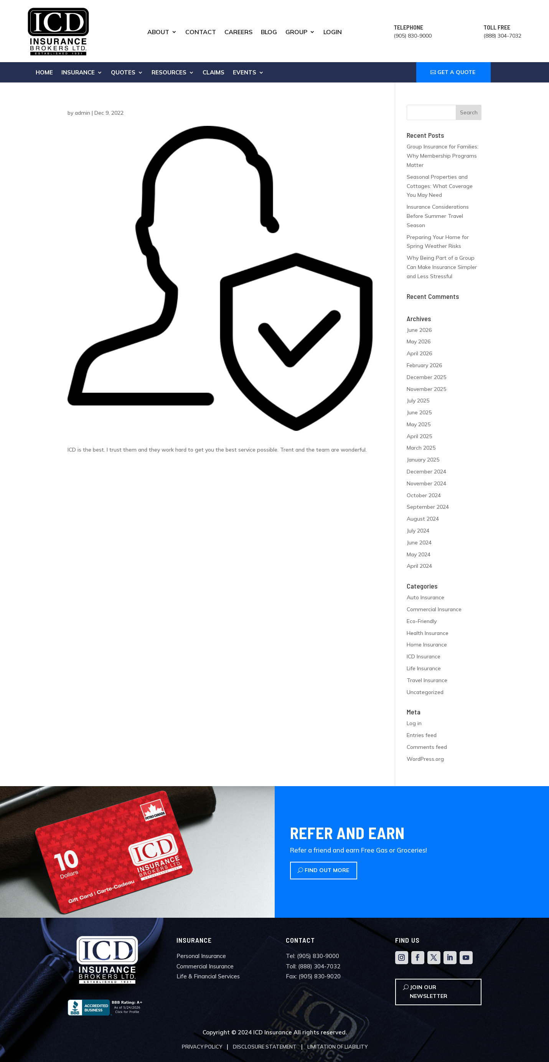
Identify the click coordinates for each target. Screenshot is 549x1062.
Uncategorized (425, 692)
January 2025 (423, 459)
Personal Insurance (201, 956)
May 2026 (418, 341)
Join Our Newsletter (428, 992)
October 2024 (424, 495)
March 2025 (421, 447)
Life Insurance (424, 668)
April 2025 (419, 436)
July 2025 (418, 400)
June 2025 (419, 412)
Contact (200, 32)
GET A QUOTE (456, 72)
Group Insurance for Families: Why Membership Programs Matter (442, 155)
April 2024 (419, 565)
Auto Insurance (425, 597)
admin (82, 112)
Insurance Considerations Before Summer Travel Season (438, 216)
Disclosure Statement (265, 1047)
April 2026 (419, 353)
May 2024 (418, 554)
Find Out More (327, 870)
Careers (238, 32)
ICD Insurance (423, 656)
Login (332, 32)
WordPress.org (425, 758)
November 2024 (426, 483)
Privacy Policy (202, 1047)
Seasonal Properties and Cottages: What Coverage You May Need (440, 186)
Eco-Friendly (422, 621)
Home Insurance (427, 644)
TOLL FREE (496, 27)
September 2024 (428, 506)
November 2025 (426, 389)
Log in (414, 723)
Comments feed (427, 747)
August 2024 (423, 518)
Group (296, 32)
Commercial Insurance (434, 609)
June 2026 (419, 330)
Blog (269, 32)
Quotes (123, 73)
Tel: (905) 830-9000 (312, 956)
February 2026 (424, 365)
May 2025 (418, 424)
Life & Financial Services (208, 976)
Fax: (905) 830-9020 (313, 976)
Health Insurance (427, 633)
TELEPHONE (408, 27)
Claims (213, 73)
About (158, 32)
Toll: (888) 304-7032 (313, 966)
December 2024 (426, 471)
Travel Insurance (427, 680)
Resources (169, 73)
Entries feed (422, 735)
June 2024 (419, 542)
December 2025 (426, 377)
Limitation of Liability (337, 1047)
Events (244, 73)
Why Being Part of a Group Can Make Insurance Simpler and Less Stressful (442, 267)
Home (44, 73)
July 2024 (418, 530)
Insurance (78, 73)
